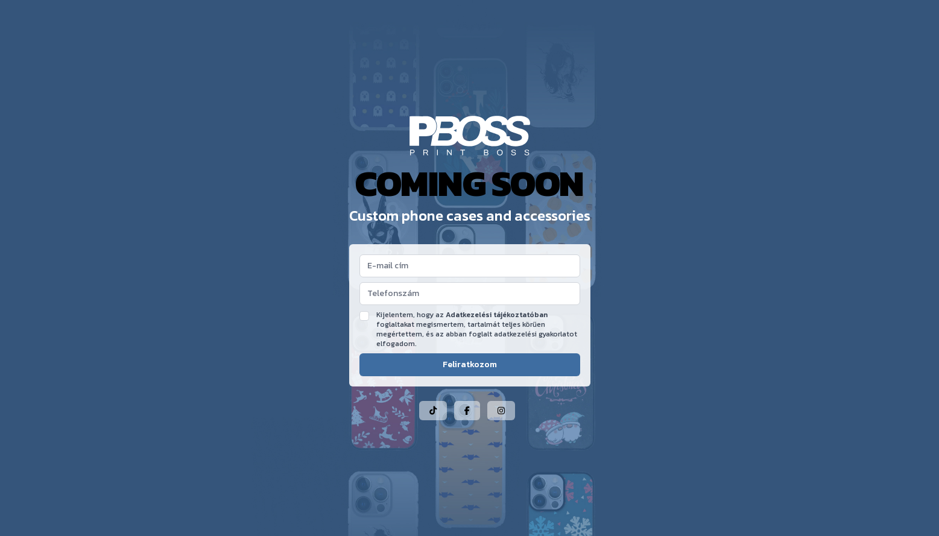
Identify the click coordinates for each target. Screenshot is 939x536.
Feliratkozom (470, 364)
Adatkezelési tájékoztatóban (497, 314)
